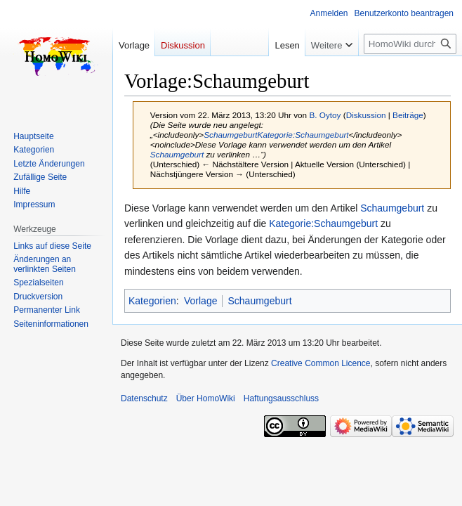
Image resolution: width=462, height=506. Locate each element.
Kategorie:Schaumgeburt (303, 134)
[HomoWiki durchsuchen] (410, 44)
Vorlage (200, 300)
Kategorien (152, 300)
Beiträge (407, 114)
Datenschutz (144, 398)
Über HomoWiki (205, 398)
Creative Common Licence (320, 363)
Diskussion (366, 114)
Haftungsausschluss (281, 398)
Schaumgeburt (230, 134)
